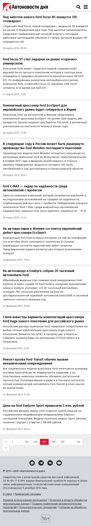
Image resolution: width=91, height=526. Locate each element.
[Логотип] (25, 7)
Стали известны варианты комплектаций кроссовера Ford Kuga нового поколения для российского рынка (43, 319)
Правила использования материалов (25, 500)
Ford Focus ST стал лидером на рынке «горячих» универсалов (40, 61)
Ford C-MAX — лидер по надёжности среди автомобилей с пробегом (35, 188)
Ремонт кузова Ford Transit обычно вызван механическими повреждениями (35, 361)
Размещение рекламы (28, 494)
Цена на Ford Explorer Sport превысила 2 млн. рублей (43, 406)
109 (62, 441)
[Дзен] (32, 463)
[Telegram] (41, 463)
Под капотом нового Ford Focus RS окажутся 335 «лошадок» (40, 19)
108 (53, 441)
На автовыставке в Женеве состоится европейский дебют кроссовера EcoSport (42, 231)
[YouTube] (59, 463)
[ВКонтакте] (50, 463)
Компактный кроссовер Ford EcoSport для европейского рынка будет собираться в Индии (39, 107)
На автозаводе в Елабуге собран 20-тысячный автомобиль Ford (38, 273)
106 (35, 441)
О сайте (7, 494)
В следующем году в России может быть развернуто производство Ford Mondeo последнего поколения (43, 146)
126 (78, 441)
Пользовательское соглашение (38, 507)
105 (26, 441)
